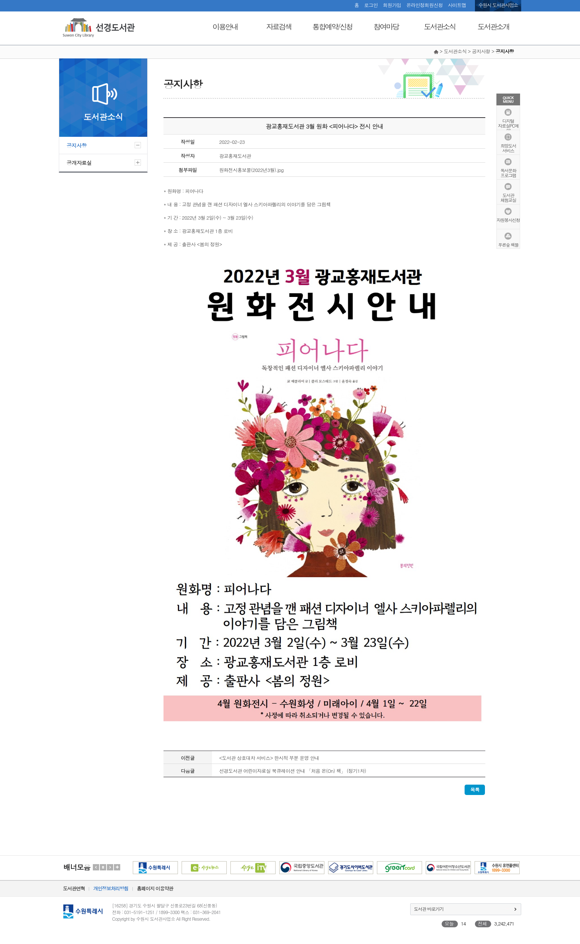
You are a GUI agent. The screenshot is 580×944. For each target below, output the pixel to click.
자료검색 (278, 26)
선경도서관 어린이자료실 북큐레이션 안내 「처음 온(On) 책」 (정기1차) (292, 770)
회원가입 (392, 5)
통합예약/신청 (332, 26)
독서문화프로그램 (508, 172)
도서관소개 (493, 26)
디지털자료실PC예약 (508, 125)
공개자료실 (79, 162)
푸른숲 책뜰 (508, 244)
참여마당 (386, 26)
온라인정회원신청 (424, 5)
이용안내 (225, 26)
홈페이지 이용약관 (155, 888)
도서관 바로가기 (429, 909)
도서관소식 (439, 26)
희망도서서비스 (508, 147)
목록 (474, 789)
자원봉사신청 (508, 219)
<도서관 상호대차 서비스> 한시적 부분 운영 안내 (269, 757)
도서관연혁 (74, 888)
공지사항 (77, 145)
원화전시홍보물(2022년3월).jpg (251, 169)
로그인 (371, 5)
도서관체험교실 (508, 197)
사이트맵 (457, 5)
